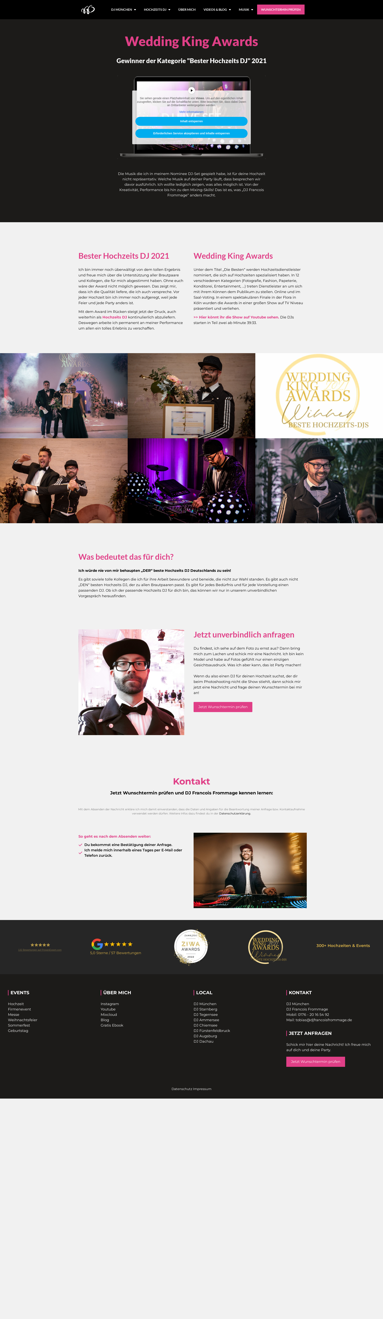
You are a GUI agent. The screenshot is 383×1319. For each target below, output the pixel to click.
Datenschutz (182, 1089)
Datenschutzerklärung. (235, 813)
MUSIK (246, 9)
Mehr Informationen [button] (191, 111)
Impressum (202, 1089)
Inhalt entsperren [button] (191, 121)
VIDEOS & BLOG (217, 9)
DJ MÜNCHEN (123, 9)
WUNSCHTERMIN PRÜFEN (281, 9)
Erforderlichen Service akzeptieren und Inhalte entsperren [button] (191, 133)
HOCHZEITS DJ (157, 9)
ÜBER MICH (187, 9)
